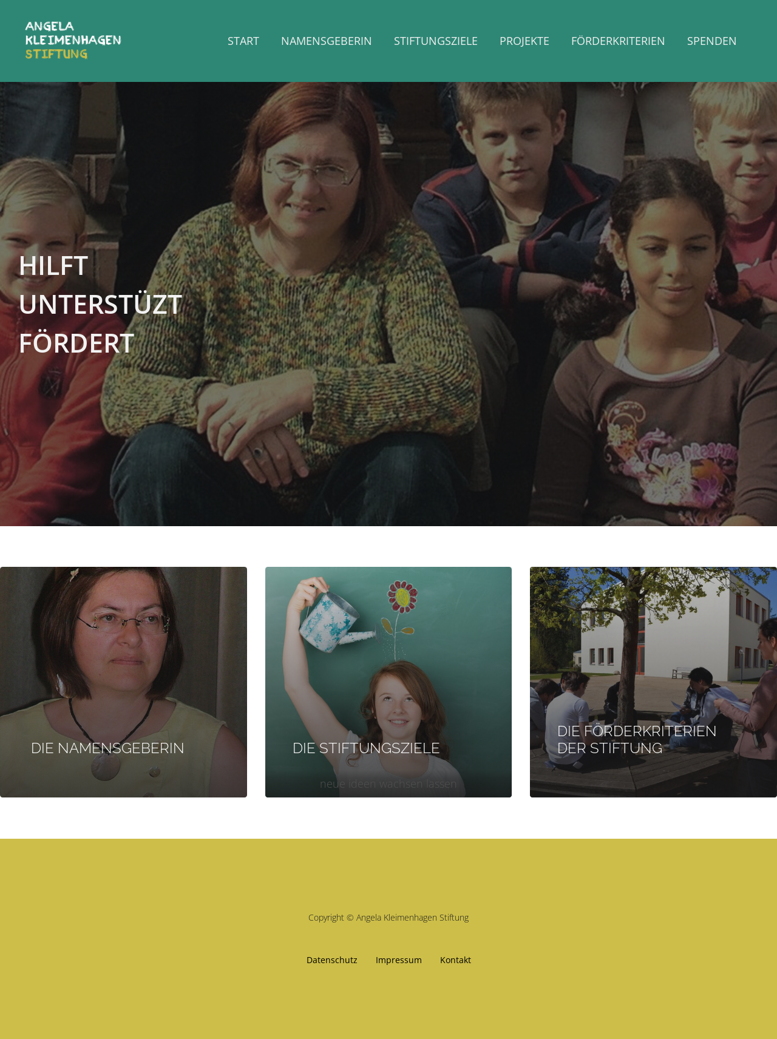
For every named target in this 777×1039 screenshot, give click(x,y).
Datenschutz (332, 960)
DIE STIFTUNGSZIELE (366, 748)
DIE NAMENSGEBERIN (106, 748)
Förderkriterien (618, 40)
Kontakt (455, 960)
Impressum (399, 960)
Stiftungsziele (436, 40)
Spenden (712, 40)
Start (243, 40)
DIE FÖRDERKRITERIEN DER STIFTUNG (637, 739)
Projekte (524, 40)
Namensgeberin (326, 40)
